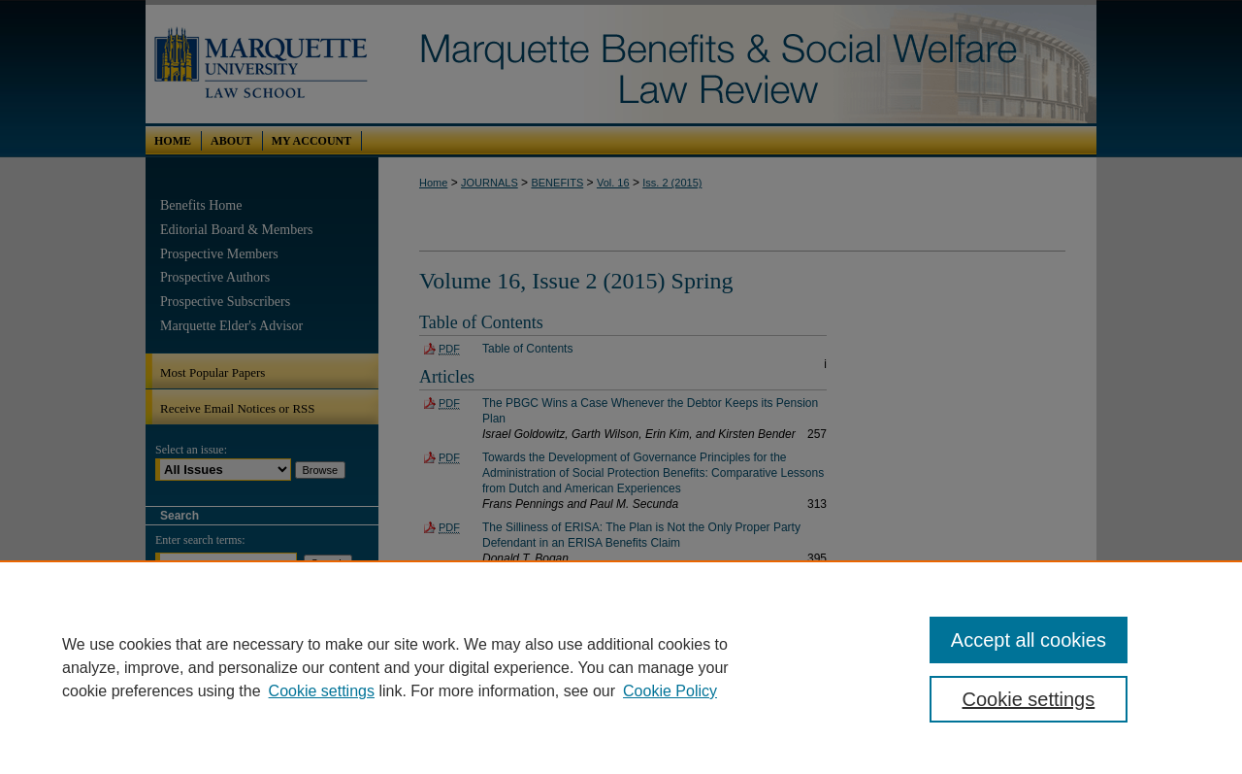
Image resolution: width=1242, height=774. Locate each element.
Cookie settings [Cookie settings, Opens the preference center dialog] (1029, 699)
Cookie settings (322, 691)
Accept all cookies (1028, 640)
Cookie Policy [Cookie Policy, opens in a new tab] (670, 691)
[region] (621, 667)
